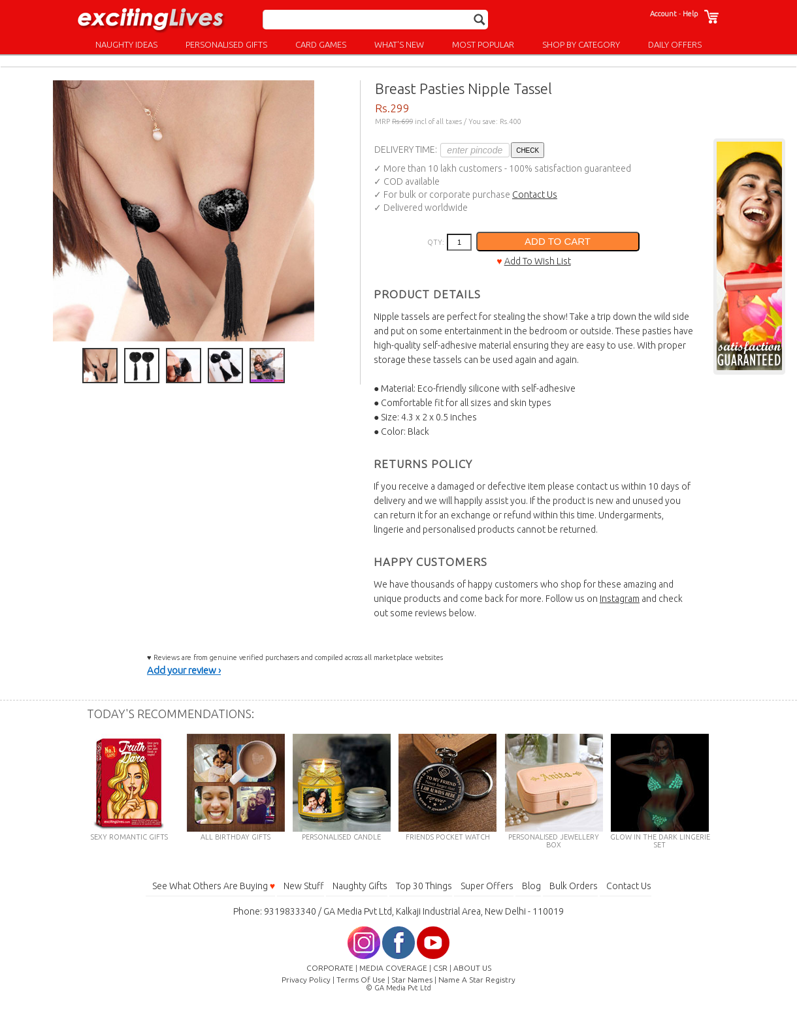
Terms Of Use (360, 979)
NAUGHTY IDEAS (126, 44)
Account (663, 14)
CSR (440, 968)
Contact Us (534, 194)
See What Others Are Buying (213, 886)
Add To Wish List (537, 261)
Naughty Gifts (360, 886)
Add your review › (184, 670)
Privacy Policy (306, 979)
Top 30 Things (424, 886)
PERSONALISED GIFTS (226, 44)
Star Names (411, 979)
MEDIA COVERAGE (393, 968)
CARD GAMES (320, 44)
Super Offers (487, 886)
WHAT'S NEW (399, 44)
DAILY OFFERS (675, 44)
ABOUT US (472, 968)
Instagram (620, 598)
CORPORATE (329, 968)
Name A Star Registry (476, 979)
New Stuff (304, 886)
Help (690, 14)
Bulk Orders (573, 886)
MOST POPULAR (483, 44)
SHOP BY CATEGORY (581, 44)
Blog (531, 886)
